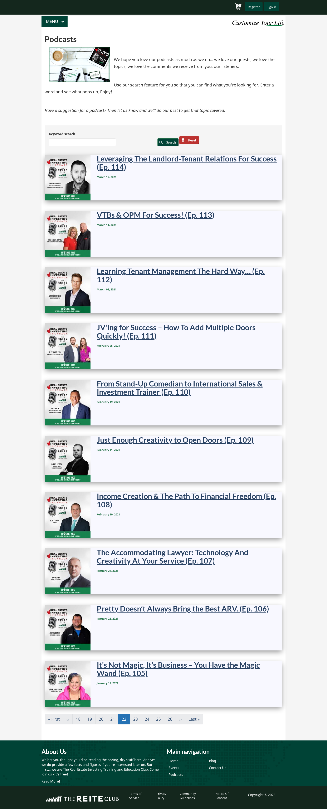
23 (137, 719)
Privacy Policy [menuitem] (161, 796)
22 (126, 720)
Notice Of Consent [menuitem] (222, 796)
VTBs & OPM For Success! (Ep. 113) (155, 214)
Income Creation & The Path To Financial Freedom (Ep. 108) (186, 500)
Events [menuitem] (174, 767)
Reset (190, 140)
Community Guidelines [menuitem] (188, 796)
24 (149, 719)
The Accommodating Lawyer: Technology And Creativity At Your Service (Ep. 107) (172, 556)
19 (91, 719)
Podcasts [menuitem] (176, 774)
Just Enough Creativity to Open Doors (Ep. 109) (175, 439)
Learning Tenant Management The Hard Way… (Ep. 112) (181, 275)
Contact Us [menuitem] (217, 767)
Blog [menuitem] (212, 761)
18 (80, 719)
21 (114, 719)
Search (168, 142)
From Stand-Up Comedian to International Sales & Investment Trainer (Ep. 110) (180, 387)
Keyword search (62, 134)
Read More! (51, 781)
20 (103, 719)
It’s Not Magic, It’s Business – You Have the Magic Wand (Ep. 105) (178, 669)
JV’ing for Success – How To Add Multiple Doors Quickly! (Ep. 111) (176, 331)
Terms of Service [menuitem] (135, 796)
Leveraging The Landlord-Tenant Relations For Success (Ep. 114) (187, 162)
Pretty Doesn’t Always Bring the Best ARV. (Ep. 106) (183, 608)
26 (172, 719)
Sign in (271, 7)
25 (160, 719)
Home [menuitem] (173, 761)
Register (253, 7)
